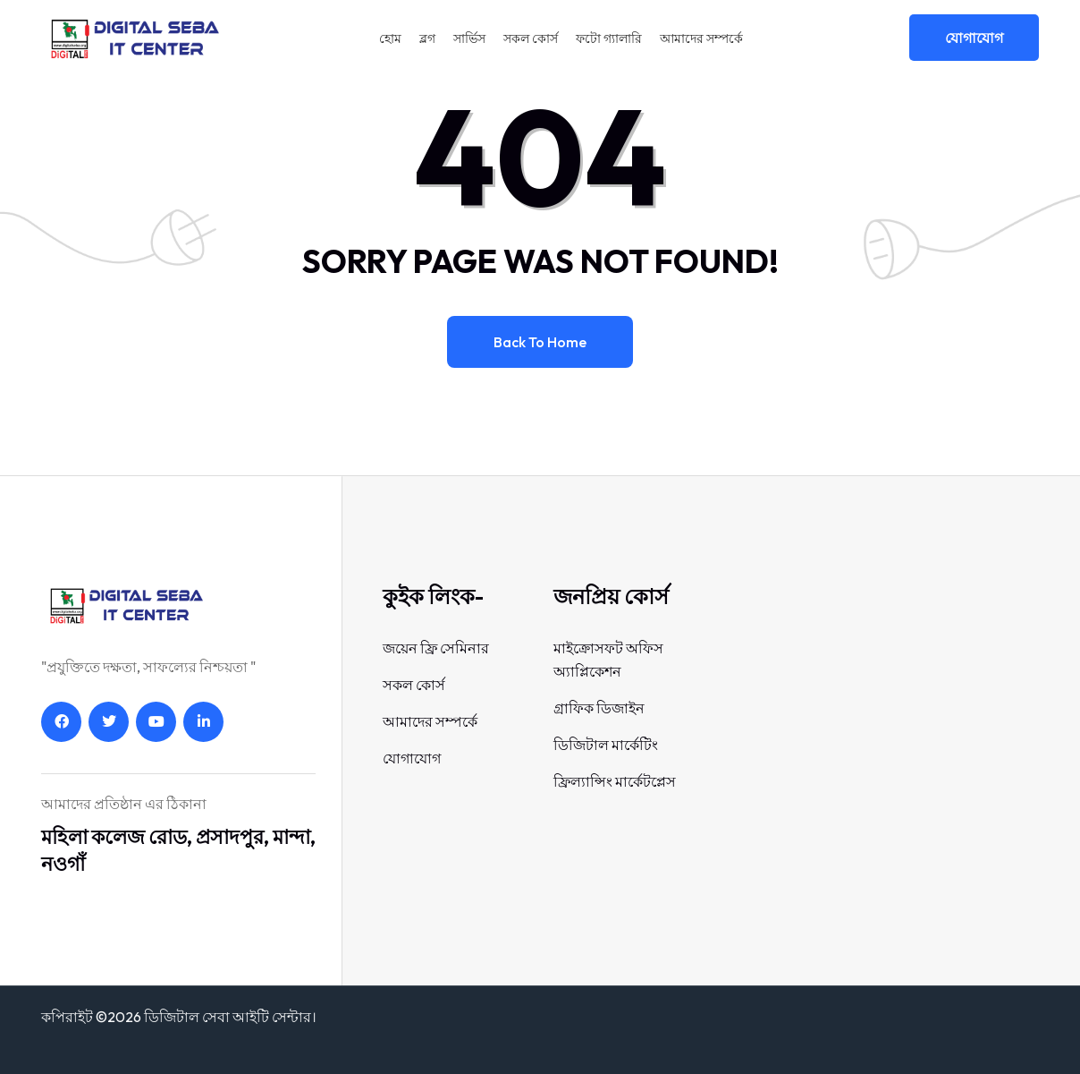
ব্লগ (427, 38)
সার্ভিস (469, 38)
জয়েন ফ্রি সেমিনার (436, 648)
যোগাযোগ (974, 38)
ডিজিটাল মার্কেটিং (605, 745)
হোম (390, 38)
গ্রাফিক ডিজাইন (599, 708)
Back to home (540, 342)
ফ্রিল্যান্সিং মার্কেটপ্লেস (614, 781)
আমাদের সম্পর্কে (701, 38)
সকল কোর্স (530, 38)
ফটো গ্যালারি (609, 38)
